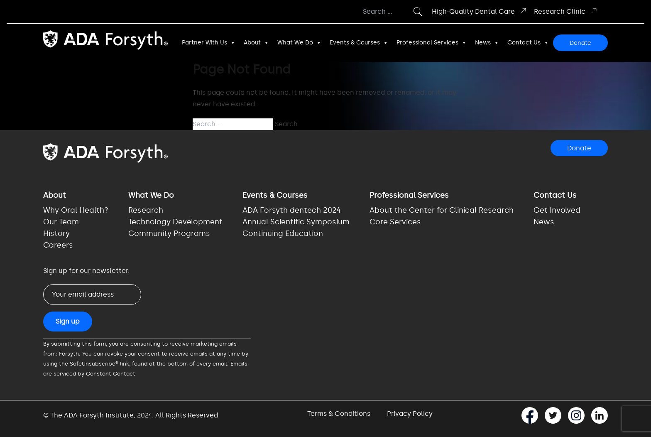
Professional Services (431, 42)
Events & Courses (359, 42)
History (56, 233)
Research (145, 210)
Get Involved (557, 210)
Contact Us (528, 42)
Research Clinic (566, 11)
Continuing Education (282, 233)
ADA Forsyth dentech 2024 (291, 210)
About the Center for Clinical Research (442, 210)
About (256, 42)
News (487, 42)
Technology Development (175, 221)
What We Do (299, 42)
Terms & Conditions (338, 413)
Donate (580, 43)
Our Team (61, 221)
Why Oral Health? (75, 210)
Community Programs (169, 233)
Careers (58, 245)
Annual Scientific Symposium (296, 221)
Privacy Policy (410, 413)
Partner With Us (208, 42)
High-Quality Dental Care (479, 11)
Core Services (395, 221)
